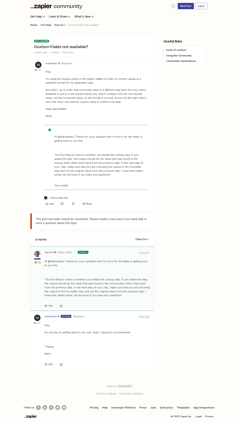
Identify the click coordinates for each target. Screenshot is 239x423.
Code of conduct (176, 49)
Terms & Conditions (106, 393)
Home (33, 24)
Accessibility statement (131, 393)
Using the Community (179, 55)
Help (105, 407)
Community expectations (181, 60)
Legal (199, 416)
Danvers (49, 252)
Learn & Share (60, 16)
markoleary (51, 63)
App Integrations (203, 407)
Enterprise (166, 407)
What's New (84, 16)
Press (143, 407)
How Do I (59, 24)
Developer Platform (123, 407)
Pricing (94, 407)
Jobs (153, 407)
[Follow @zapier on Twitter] (57, 407)
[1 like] (56, 197)
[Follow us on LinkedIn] (44, 407)
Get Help (38, 16)
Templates (183, 407)
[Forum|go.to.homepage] (57, 6)
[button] (186, 6)
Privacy (209, 416)
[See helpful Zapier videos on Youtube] (64, 407)
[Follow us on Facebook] (38, 407)
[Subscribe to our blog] (51, 407)
